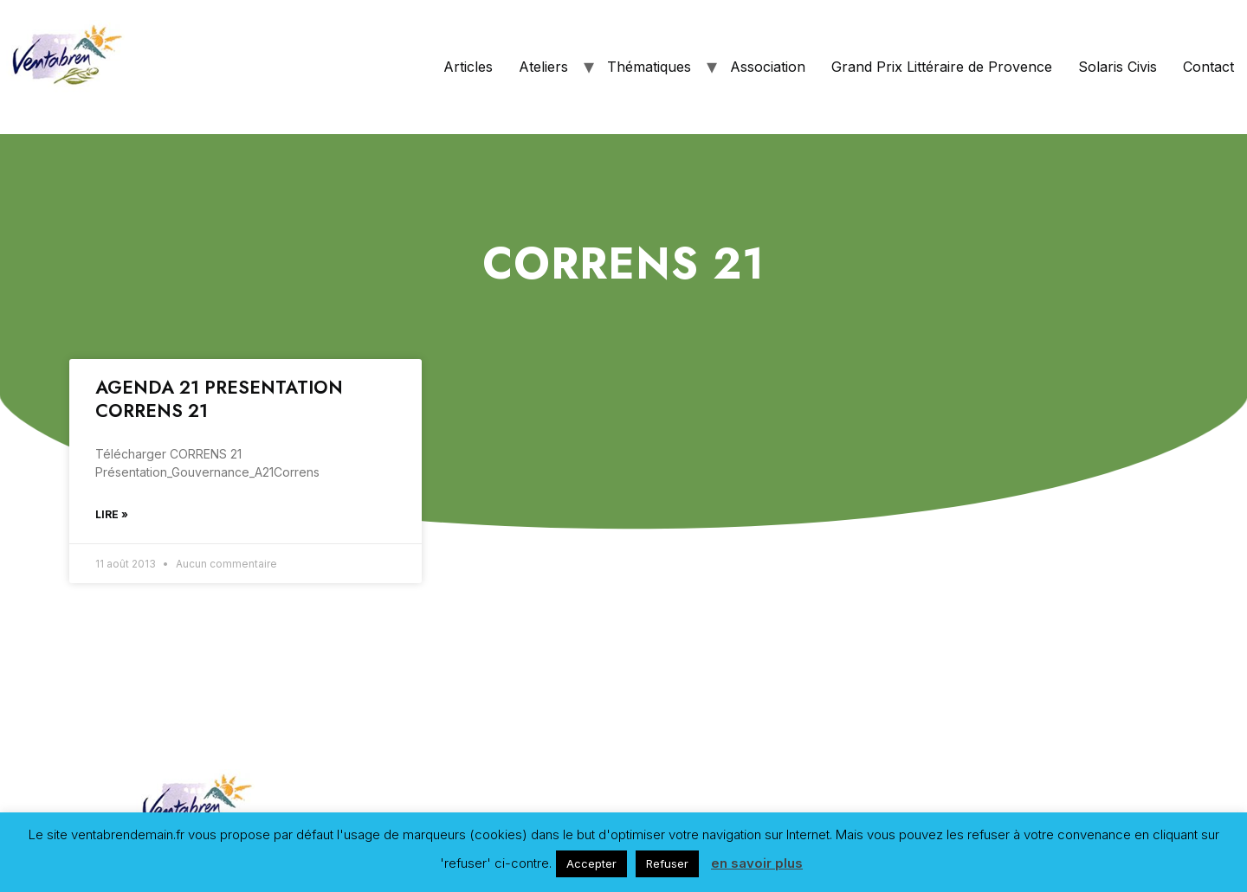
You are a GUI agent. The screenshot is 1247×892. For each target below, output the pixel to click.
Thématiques (649, 66)
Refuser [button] (667, 863)
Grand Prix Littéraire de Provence (941, 66)
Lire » (111, 514)
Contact (1208, 66)
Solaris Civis (1117, 66)
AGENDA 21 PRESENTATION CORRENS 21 (219, 399)
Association (767, 66)
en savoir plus (757, 863)
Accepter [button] (591, 863)
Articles (468, 66)
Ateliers (543, 66)
